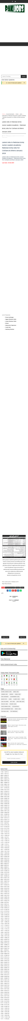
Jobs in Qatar (4, 702)
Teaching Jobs (5, 712)
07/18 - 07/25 (4, 787)
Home (3, 114)
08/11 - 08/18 (4, 950)
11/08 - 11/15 (4, 845)
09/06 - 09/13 (4, 859)
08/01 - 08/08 (4, 783)
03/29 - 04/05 (4, 898)
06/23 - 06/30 (4, 963)
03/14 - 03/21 (4, 817)
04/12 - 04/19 (4, 894)
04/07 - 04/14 (4, 982)
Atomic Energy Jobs (6, 692)
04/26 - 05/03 (4, 891)
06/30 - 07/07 (4, 961)
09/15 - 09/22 (4, 942)
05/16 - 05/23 (4, 802)
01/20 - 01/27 (4, 1002)
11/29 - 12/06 (4, 839)
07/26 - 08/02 (4, 869)
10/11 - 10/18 (4, 850)
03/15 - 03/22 (4, 901)
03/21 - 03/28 (4, 815)
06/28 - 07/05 (4, 875)
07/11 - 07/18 (4, 788)
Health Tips (4, 700)
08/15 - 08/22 (4, 779)
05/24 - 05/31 (4, 884)
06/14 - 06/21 (4, 878)
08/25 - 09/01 (4, 947)
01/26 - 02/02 (4, 908)
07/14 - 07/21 (4, 958)
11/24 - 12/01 (4, 924)
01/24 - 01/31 (4, 825)
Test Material (13, 712)
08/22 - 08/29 (4, 778)
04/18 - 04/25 (4, 808)
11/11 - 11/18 (4, 1019)
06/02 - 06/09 (4, 968)
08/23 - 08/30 (4, 862)
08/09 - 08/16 (4, 866)
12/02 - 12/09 (4, 1014)
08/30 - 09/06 (4, 861)
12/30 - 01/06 (4, 1007)
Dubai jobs (18, 695)
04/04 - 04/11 (4, 811)
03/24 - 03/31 (4, 986)
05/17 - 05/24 (4, 885)
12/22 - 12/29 (4, 917)
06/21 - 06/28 (4, 876)
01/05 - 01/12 (4, 914)
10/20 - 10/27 (4, 933)
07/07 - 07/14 (4, 959)
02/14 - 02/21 (4, 820)
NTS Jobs (12, 702)
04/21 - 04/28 (4, 979)
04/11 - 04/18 (4, 809)
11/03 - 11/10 (4, 929)
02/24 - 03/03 (4, 993)
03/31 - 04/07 (4, 984)
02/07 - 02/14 (4, 822)
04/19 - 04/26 (4, 892)
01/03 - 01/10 (4, 831)
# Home (17, 587)
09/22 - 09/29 (4, 940)
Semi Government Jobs (7, 709)
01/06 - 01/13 (4, 1005)
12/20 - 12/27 (4, 834)
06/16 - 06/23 (4, 965)
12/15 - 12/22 (4, 919)
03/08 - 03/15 (4, 903)
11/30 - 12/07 (4, 772)
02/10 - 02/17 (4, 996)
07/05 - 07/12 (4, 873)
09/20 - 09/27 (4, 855)
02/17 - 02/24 (4, 995)
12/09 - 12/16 (4, 1012)
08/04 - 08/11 (4, 952)
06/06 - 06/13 (4, 797)
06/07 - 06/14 (4, 880)
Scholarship (15, 707)
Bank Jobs (16, 692)
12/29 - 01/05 (4, 915)
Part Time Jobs (20, 702)
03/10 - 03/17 (4, 989)
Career (11, 695)
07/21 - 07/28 (4, 956)
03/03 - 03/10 (4, 991)
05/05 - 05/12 (4, 975)
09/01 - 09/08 (4, 945)
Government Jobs (10, 114)
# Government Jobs (10, 587)
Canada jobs (4, 695)
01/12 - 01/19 (4, 912)
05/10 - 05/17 (4, 887)
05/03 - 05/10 (4, 889)
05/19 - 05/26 (4, 972)
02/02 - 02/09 (4, 906)
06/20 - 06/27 (4, 794)
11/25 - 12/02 (4, 1016)
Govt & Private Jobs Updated (14, 83)
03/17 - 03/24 (4, 988)
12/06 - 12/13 (4, 838)
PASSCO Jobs (4, 704)
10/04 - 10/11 (4, 852)
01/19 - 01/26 (4, 910)
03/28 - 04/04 (4, 813)
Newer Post (5, 637)
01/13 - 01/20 (4, 1003)
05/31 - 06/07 (4, 882)
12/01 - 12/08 (4, 922)
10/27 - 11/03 (4, 931)
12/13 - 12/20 (4, 836)
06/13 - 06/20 (4, 795)
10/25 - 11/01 (4, 846)
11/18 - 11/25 (4, 1018)
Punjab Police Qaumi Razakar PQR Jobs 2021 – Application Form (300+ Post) (17, 739)
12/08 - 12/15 (4, 921)
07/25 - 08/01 (4, 785)
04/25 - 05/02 (4, 806)
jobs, (6, 137)
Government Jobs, (20, 135)
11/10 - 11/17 (4, 928)
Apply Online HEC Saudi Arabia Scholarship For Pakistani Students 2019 (17, 745)
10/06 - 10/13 (4, 936)
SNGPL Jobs (18, 709)
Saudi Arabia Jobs (6, 707)
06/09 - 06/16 (4, 966)
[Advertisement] (14, 28)
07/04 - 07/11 (4, 790)
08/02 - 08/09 (4, 868)
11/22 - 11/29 (4, 841)
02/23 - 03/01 (4, 905)
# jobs (22, 587)
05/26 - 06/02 (4, 970)
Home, (3, 137)
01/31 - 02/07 (4, 824)
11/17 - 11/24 (4, 926)
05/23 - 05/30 (4, 801)
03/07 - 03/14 (4, 818)
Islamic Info (16, 700)
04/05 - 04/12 (4, 896)
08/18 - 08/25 (4, 949)
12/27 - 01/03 (4, 832)
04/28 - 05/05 (4, 977)
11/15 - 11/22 (4, 843)
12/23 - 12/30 (4, 1009)
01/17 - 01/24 (4, 827)
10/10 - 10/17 (4, 774)
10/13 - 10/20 (4, 935)
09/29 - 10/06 (4, 938)
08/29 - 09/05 (4, 776)
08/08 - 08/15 (4, 781)
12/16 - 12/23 (4, 1011)
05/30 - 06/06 (4, 799)
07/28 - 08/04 (4, 954)
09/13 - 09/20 (4, 857)
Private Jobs (13, 704)
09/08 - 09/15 (4, 943)
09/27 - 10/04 (4, 854)
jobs (21, 114)
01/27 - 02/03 (4, 1000)
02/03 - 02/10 (4, 998)
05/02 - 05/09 (4, 804)
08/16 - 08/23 (4, 864)
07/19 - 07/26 (4, 871)
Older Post (22, 637)
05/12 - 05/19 (4, 973)
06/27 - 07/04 (4, 792)
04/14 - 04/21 (4, 981)
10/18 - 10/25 (4, 848)
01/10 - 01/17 (4, 829)
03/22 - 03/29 (4, 899)
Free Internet (5, 697)
